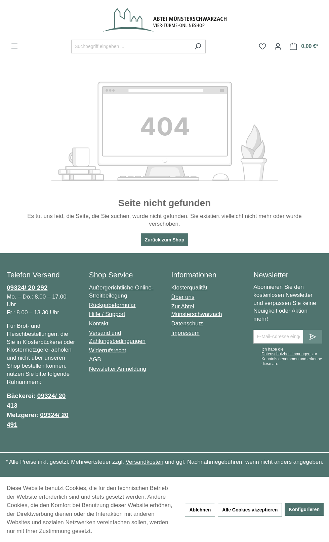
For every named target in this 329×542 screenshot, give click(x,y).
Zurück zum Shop (164, 239)
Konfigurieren (304, 509)
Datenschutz (187, 323)
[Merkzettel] (262, 46)
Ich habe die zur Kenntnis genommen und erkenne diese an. (291, 356)
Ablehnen (200, 509)
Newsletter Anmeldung (117, 369)
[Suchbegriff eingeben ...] (130, 46)
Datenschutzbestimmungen (285, 354)
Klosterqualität (189, 287)
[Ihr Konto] (278, 46)
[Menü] (14, 46)
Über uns (183, 297)
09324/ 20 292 (27, 287)
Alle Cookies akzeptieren (250, 509)
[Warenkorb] (304, 46)
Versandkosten (144, 462)
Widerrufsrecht (107, 350)
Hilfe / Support (107, 314)
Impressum (185, 333)
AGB (95, 359)
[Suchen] (198, 46)
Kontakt (99, 323)
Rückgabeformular (112, 305)
